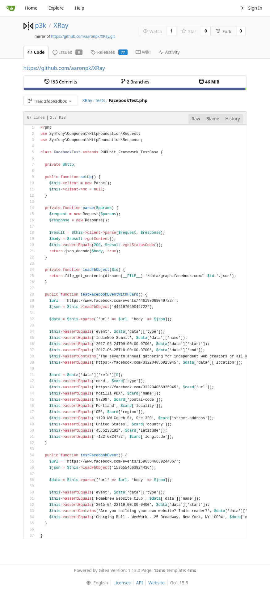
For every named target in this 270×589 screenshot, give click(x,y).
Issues (67, 52)
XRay (60, 25)
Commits (60, 82)
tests (100, 100)
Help (79, 8)
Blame (212, 119)
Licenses (122, 583)
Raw (196, 119)
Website (156, 583)
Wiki (143, 52)
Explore (56, 8)
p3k (40, 25)
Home (31, 8)
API (139, 583)
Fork (223, 31)
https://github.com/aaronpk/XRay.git (83, 36)
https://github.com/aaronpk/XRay (64, 67)
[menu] (95, 583)
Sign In (251, 8)
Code (36, 52)
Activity (168, 52)
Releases (109, 52)
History (232, 119)
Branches (135, 82)
